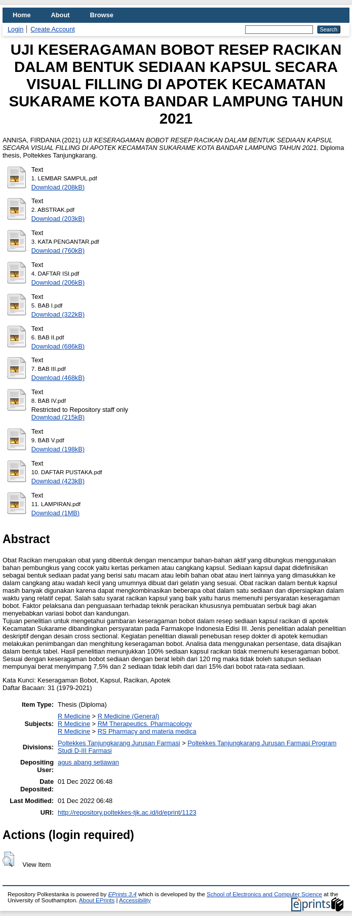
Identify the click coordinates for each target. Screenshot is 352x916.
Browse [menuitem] (101, 15)
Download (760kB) (58, 250)
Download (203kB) (58, 218)
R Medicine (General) (129, 716)
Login (15, 29)
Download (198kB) (58, 449)
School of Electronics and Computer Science (264, 894)
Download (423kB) (58, 481)
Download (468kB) (58, 377)
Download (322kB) (58, 314)
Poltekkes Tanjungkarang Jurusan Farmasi (119, 743)
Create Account (52, 29)
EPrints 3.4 (122, 894)
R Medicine (74, 716)
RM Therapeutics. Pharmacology (145, 724)
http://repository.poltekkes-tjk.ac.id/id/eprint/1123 (127, 812)
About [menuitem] (60, 15)
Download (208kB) (58, 187)
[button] (8, 859)
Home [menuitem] (22, 15)
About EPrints (96, 900)
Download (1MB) (55, 513)
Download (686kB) (58, 346)
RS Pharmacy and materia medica (147, 731)
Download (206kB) (58, 282)
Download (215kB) (58, 417)
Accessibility (135, 900)
